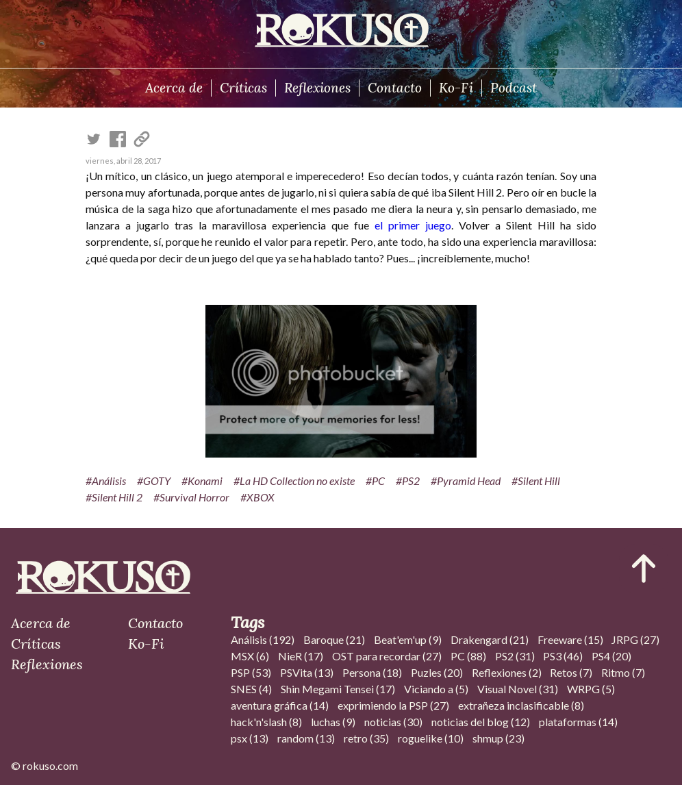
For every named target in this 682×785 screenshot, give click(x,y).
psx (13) (249, 738)
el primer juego (413, 225)
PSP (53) (251, 672)
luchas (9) (333, 721)
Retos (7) (571, 672)
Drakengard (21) (490, 639)
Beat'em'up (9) (408, 639)
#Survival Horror (191, 496)
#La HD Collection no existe (294, 480)
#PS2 (408, 480)
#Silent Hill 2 (114, 496)
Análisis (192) (262, 639)
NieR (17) (300, 655)
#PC (375, 480)
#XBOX (257, 496)
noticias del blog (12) (480, 721)
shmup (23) (498, 738)
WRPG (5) (591, 688)
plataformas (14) (578, 721)
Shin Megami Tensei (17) (338, 688)
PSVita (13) (306, 672)
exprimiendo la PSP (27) (393, 705)
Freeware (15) (570, 639)
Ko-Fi (456, 87)
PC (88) (468, 655)
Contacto (395, 87)
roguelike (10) (431, 738)
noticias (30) (393, 721)
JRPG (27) (635, 639)
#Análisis (106, 480)
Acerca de (174, 87)
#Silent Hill (536, 480)
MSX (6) (250, 655)
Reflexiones (317, 87)
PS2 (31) (515, 655)
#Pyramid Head (466, 480)
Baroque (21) (334, 639)
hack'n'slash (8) (266, 721)
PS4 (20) (611, 655)
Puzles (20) (437, 672)
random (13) (306, 738)
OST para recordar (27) (387, 655)
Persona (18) (372, 672)
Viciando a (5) (436, 688)
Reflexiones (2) (507, 672)
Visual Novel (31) (517, 688)
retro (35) (366, 738)
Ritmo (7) (623, 672)
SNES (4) (251, 688)
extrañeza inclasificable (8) (521, 705)
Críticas (243, 87)
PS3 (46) (563, 655)
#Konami (202, 480)
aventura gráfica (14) (280, 705)
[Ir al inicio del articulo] (643, 568)
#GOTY (153, 480)
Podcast (513, 87)
